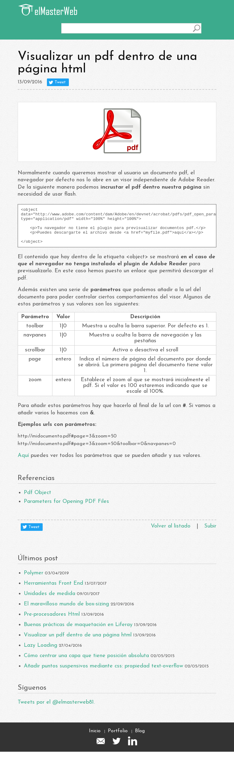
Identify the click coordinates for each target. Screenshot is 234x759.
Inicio (95, 738)
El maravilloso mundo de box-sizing (66, 611)
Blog (140, 738)
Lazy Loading (40, 653)
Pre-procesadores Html (52, 622)
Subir (210, 533)
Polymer (33, 580)
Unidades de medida (49, 601)
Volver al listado (170, 533)
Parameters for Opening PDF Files (66, 509)
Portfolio (118, 738)
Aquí (23, 463)
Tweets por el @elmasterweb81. (56, 709)
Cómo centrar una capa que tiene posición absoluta (86, 663)
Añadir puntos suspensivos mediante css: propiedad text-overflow (103, 673)
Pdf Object (37, 500)
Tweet (60, 82)
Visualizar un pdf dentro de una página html (78, 642)
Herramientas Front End (53, 591)
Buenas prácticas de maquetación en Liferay (78, 632)
